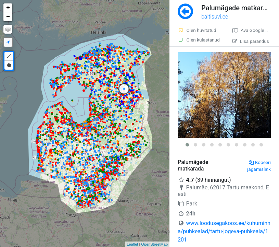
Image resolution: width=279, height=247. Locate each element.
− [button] (8, 17)
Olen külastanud (199, 40)
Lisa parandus (250, 41)
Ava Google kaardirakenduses (255, 30)
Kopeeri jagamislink (259, 166)
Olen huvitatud (197, 30)
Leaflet (132, 244)
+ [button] (8, 8)
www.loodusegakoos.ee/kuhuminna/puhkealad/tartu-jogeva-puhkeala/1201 (224, 231)
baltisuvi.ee (214, 16)
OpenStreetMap (154, 244)
